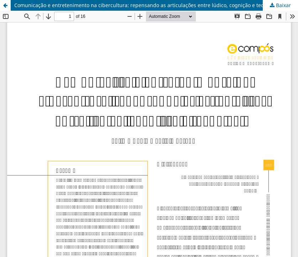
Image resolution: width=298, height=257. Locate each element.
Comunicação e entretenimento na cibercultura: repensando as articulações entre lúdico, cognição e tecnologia (147, 5)
